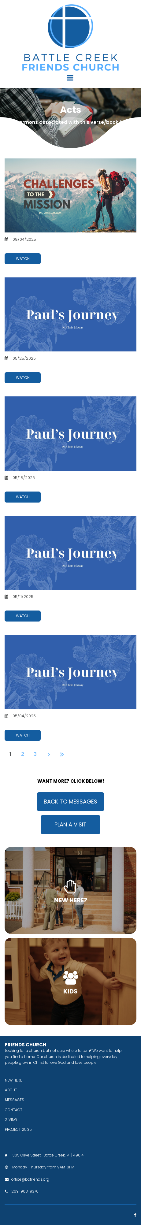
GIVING (11, 1119)
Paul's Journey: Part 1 (28, 722)
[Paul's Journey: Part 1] (70, 672)
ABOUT (11, 1090)
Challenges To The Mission (35, 245)
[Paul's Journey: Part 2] (70, 553)
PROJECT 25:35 (18, 1129)
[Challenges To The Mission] (70, 195)
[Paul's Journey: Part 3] (70, 433)
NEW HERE (13, 1080)
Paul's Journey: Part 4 (29, 365)
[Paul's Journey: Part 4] (70, 314)
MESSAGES (14, 1099)
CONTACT (13, 1109)
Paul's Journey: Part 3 (29, 484)
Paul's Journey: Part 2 (28, 603)
